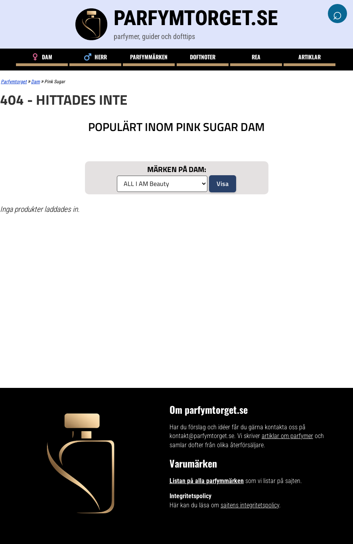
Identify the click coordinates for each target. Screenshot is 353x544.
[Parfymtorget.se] (176, 24)
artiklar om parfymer (287, 436)
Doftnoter (202, 57)
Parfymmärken (149, 57)
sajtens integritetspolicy (250, 505)
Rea (256, 57)
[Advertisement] (124, 278)
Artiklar (309, 57)
